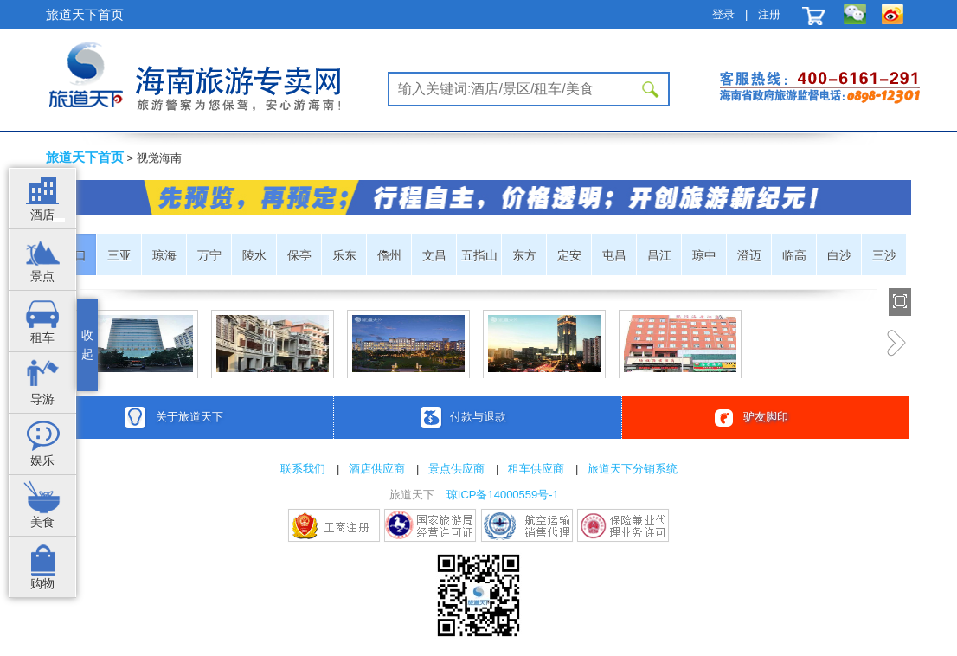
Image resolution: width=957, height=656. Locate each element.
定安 (569, 255)
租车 (42, 337)
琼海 (164, 255)
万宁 (209, 255)
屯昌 (614, 255)
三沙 (884, 255)
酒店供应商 (377, 468)
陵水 (254, 255)
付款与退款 (478, 416)
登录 (723, 14)
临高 (794, 255)
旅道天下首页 (85, 14)
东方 (524, 255)
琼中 (704, 255)
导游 (42, 399)
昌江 (659, 255)
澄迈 (749, 255)
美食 (42, 522)
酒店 (42, 215)
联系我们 (302, 468)
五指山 (479, 255)
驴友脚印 (765, 416)
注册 (769, 14)
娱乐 (42, 460)
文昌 (434, 255)
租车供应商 (536, 468)
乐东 (344, 255)
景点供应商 (456, 468)
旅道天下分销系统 (633, 468)
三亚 (119, 255)
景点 (42, 276)
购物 (42, 583)
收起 (87, 345)
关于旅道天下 (189, 416)
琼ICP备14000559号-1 (502, 494)
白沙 (839, 255)
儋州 (389, 255)
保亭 (299, 255)
